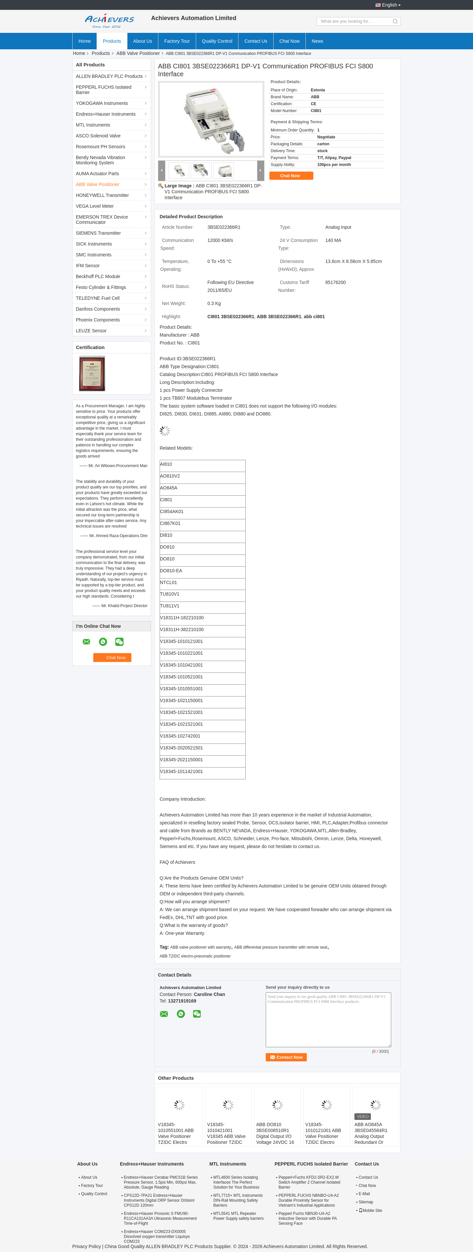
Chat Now (290, 41)
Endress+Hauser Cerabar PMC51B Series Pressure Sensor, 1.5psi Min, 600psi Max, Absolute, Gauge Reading (161, 1182)
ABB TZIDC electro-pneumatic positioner (195, 956)
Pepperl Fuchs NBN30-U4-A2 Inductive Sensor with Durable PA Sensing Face (308, 1218)
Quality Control (217, 41)
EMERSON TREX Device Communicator (102, 219)
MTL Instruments (93, 125)
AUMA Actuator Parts (97, 173)
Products (112, 41)
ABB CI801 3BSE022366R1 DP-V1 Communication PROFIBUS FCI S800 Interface (213, 191)
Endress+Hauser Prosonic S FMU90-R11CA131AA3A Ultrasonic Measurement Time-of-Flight (160, 1218)
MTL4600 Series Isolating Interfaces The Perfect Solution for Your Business (236, 1182)
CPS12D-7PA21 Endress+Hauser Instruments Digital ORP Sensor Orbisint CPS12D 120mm (159, 1200)
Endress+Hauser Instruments (106, 114)
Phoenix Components (98, 319)
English (389, 5)
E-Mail (364, 1194)
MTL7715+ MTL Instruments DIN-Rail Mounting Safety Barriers (238, 1200)
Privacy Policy (86, 1246)
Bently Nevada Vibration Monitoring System (100, 160)
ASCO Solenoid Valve (98, 135)
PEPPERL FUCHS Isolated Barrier (103, 89)
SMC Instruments (93, 254)
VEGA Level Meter (95, 206)
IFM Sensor (88, 265)
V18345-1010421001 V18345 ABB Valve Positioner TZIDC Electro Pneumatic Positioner (226, 1139)
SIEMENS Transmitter (98, 233)
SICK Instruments (94, 244)
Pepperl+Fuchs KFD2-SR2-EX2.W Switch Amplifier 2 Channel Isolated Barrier (309, 1182)
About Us (142, 41)
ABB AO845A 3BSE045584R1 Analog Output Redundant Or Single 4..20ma (370, 1136)
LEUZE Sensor (91, 330)
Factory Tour (177, 41)
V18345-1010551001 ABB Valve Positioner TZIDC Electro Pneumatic (176, 1136)
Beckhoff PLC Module (98, 276)
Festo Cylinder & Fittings (101, 287)
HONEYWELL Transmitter (102, 195)
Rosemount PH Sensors (100, 146)
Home (85, 41)
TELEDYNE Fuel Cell (98, 298)
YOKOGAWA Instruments (102, 103)
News (317, 41)
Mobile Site (370, 1210)
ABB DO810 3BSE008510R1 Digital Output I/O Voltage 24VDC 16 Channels (275, 1136)
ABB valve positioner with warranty (200, 947)
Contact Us (255, 41)
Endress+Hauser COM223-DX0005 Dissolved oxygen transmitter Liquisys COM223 (157, 1236)
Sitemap (366, 1202)
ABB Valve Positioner (138, 53)
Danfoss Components (98, 309)
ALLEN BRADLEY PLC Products (109, 76)
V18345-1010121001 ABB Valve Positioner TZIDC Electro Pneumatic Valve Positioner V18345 (324, 1139)
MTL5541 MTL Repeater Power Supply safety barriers (238, 1216)
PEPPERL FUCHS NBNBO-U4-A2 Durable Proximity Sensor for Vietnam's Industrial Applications (309, 1200)
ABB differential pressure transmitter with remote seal (280, 947)
